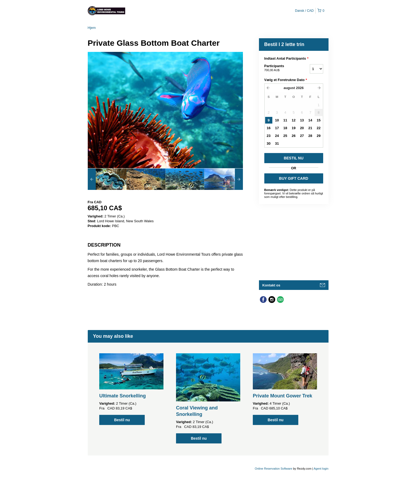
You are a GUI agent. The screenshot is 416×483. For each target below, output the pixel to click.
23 (268, 136)
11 (285, 120)
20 (302, 128)
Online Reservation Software (273, 468)
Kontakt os (271, 285)
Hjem (92, 28)
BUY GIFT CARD (293, 178)
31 (277, 143)
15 (318, 120)
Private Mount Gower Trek (282, 395)
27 (302, 136)
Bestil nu (122, 420)
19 (293, 128)
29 (318, 136)
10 (277, 120)
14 (310, 120)
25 (285, 136)
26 (293, 136)
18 (285, 128)
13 (302, 120)
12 (293, 120)
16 (268, 128)
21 (310, 128)
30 (268, 143)
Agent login (321, 468)
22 (318, 128)
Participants (280, 68)
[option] (107, 179)
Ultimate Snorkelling (122, 395)
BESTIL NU (294, 158)
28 (310, 136)
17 (277, 128)
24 (277, 136)
